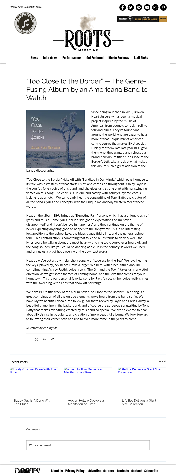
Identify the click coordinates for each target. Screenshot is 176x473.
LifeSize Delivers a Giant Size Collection (139, 402)
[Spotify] (139, 7)
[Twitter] (131, 7)
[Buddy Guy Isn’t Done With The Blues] (34, 381)
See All (162, 361)
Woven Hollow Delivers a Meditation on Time (86, 402)
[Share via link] (52, 339)
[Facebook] (122, 7)
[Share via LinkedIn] (44, 339)
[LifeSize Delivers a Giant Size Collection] (142, 381)
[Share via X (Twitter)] (36, 339)
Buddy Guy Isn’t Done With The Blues (32, 402)
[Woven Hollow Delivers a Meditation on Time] (88, 381)
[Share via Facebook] (28, 339)
